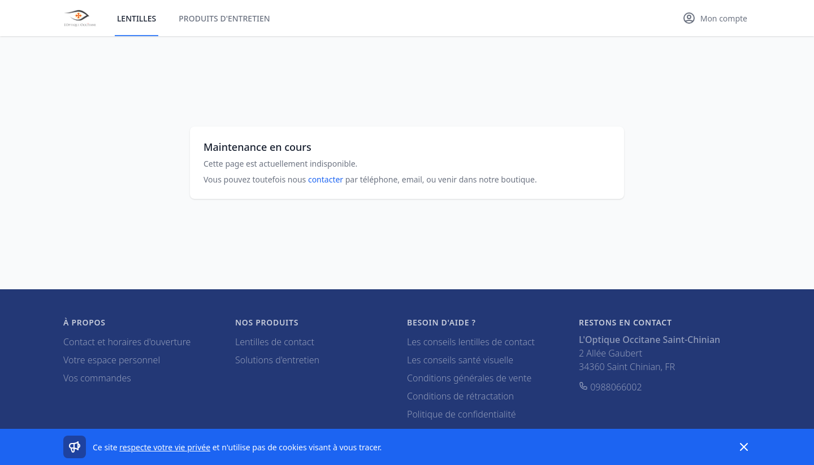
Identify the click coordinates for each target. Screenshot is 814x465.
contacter (325, 179)
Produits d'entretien (224, 18)
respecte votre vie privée (164, 447)
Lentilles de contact (274, 342)
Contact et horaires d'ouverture (126, 342)
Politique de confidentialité (461, 414)
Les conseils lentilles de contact (471, 342)
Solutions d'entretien (277, 360)
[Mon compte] (715, 18)
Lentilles (136, 18)
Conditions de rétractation (460, 396)
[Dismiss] (744, 447)
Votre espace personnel (111, 360)
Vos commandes (97, 378)
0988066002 (610, 387)
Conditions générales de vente (469, 378)
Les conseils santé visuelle (460, 360)
